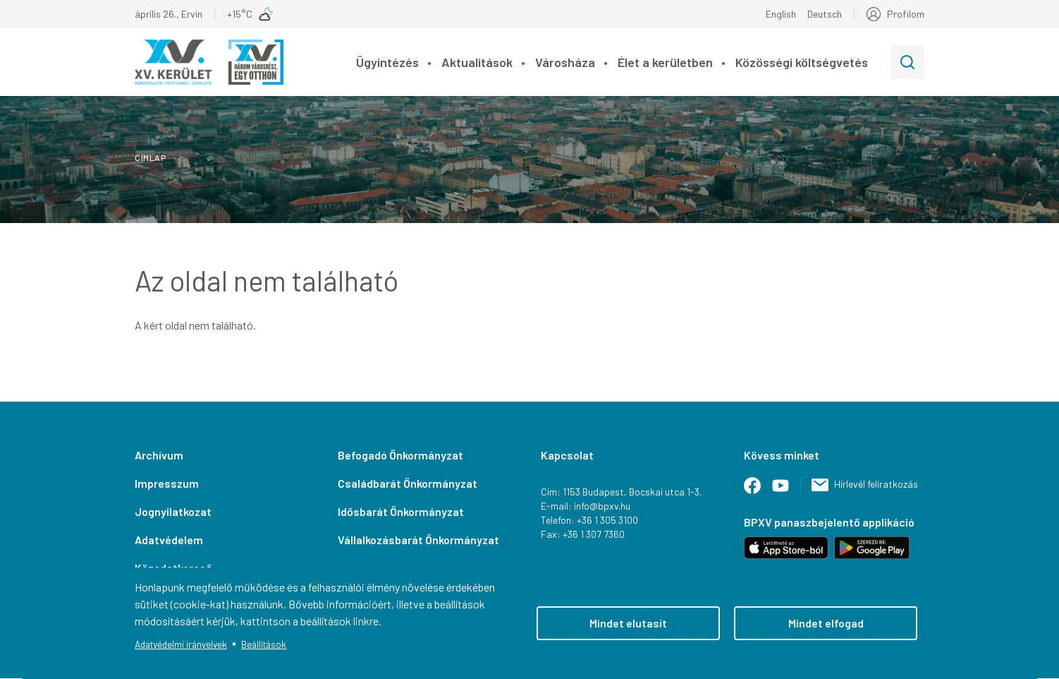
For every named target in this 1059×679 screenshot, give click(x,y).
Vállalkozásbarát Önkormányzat (418, 539)
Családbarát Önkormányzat (407, 483)
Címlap (150, 157)
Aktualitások (477, 62)
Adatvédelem (169, 539)
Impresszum (167, 483)
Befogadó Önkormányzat (400, 455)
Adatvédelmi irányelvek (181, 644)
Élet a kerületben (665, 62)
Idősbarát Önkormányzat (401, 511)
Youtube (786, 491)
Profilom (905, 14)
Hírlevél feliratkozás (876, 484)
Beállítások (263, 644)
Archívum (159, 455)
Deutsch (824, 14)
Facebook (758, 491)
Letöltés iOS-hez (786, 547)
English (781, 14)
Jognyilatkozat (173, 511)
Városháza (565, 62)
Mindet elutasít (628, 623)
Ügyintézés (387, 62)
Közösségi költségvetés (801, 62)
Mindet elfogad (826, 623)
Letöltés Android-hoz (872, 547)
